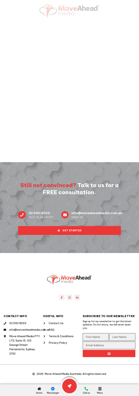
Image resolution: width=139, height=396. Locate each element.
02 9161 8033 (39, 213)
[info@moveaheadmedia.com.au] (65, 214)
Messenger (53, 392)
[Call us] (86, 389)
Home (39, 392)
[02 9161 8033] (22, 215)
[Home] (39, 389)
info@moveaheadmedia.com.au (96, 213)
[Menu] (100, 389)
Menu (100, 392)
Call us (86, 392)
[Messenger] (53, 389)
